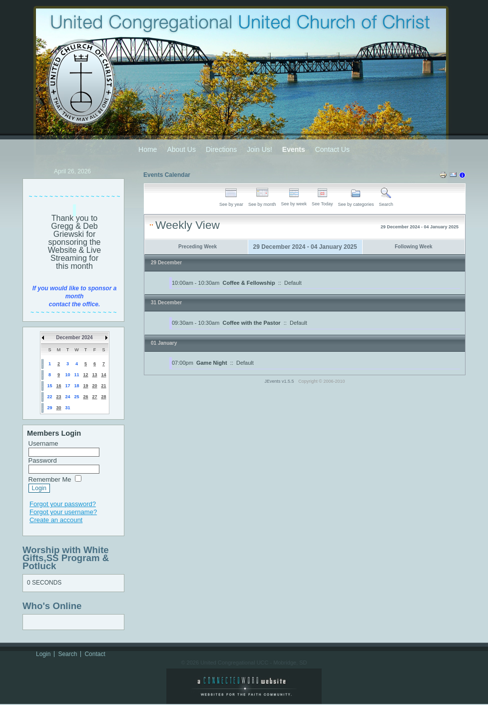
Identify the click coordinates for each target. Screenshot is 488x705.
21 (103, 385)
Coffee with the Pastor (252, 323)
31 (67, 407)
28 (103, 396)
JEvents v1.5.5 (280, 381)
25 (76, 396)
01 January (164, 343)
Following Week (413, 246)
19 (85, 385)
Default (293, 283)
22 (49, 396)
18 (76, 385)
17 (67, 385)
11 (76, 374)
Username (43, 443)
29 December (166, 262)
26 (85, 396)
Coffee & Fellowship (249, 283)
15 (49, 385)
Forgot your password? (62, 504)
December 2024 (74, 337)
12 (85, 374)
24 (67, 396)
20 (94, 385)
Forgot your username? (63, 512)
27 (94, 396)
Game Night (211, 363)
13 (94, 374)
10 (67, 374)
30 (58, 407)
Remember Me (49, 479)
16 (58, 385)
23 (58, 396)
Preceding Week (197, 246)
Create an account (55, 520)
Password (42, 460)
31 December (166, 302)
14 (103, 374)
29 (49, 407)
